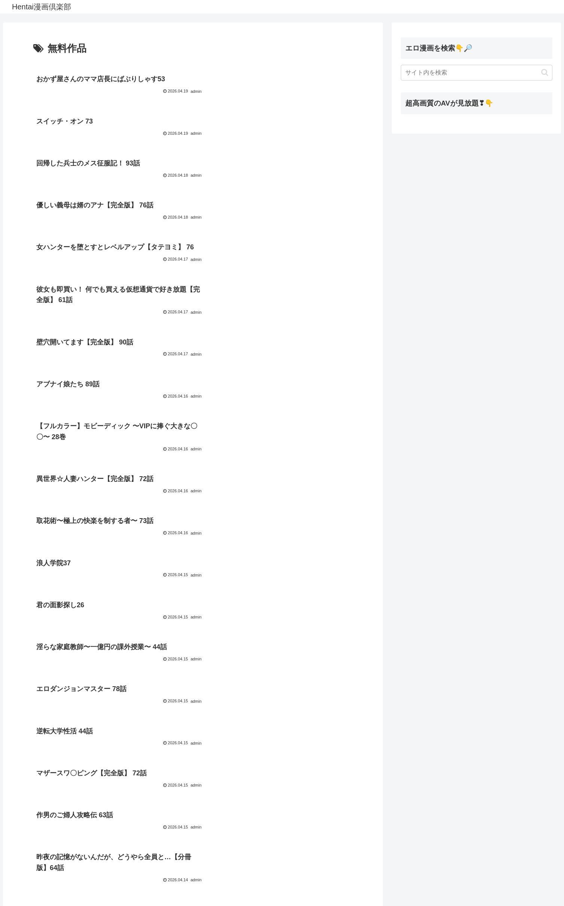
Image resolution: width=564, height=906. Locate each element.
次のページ (193, 846)
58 (223, 875)
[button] (544, 72)
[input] (476, 72)
